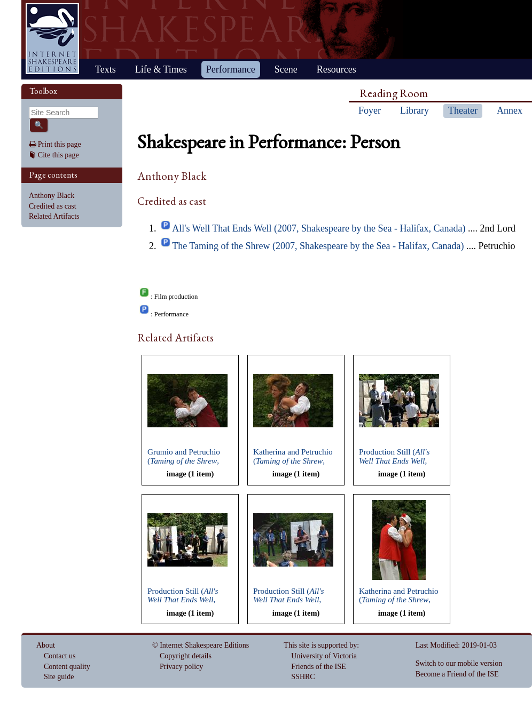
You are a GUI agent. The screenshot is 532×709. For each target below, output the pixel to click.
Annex (509, 110)
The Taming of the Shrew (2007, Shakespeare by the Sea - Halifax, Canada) (318, 246)
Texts (105, 69)
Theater (463, 110)
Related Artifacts (54, 216)
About (45, 645)
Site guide (59, 677)
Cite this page (58, 155)
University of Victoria (324, 656)
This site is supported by (320, 645)
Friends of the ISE (318, 667)
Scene (286, 69)
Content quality (67, 667)
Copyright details (186, 656)
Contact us (60, 656)
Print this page (59, 144)
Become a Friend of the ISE (457, 674)
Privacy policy (181, 667)
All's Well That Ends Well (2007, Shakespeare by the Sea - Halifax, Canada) (318, 228)
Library (414, 110)
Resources (336, 69)
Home (52, 38)
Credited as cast (52, 206)
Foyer (369, 110)
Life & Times (161, 69)
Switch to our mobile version (459, 663)
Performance (230, 69)
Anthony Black (51, 196)
